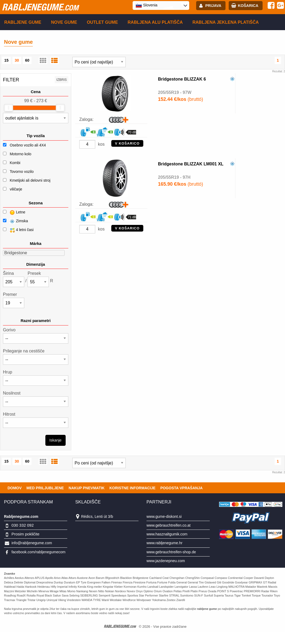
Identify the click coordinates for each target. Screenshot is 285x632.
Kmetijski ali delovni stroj (30, 180)
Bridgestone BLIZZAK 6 (182, 79)
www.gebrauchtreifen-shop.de (171, 552)
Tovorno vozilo (22, 171)
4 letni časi (18, 230)
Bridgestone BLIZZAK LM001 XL (190, 164)
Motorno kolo (20, 154)
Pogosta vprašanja (181, 488)
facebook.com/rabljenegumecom (38, 552)
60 (27, 60)
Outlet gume (102, 22)
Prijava (213, 5)
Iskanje (55, 440)
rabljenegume (40, 7)
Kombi (15, 163)
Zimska (15, 221)
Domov (14, 488)
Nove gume (64, 22)
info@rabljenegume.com (31, 543)
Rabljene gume (22, 22)
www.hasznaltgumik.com (167, 534)
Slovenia (146, 5)
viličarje (16, 189)
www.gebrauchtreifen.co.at (169, 525)
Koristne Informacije (132, 488)
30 (17, 60)
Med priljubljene (45, 488)
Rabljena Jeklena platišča (225, 22)
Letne (14, 212)
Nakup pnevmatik (87, 488)
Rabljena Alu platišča (155, 22)
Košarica (248, 5)
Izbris (61, 80)
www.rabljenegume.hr (165, 543)
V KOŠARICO (127, 143)
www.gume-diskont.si (164, 516)
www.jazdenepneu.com (166, 561)
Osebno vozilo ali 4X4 (28, 145)
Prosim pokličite (25, 534)
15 (6, 60)
